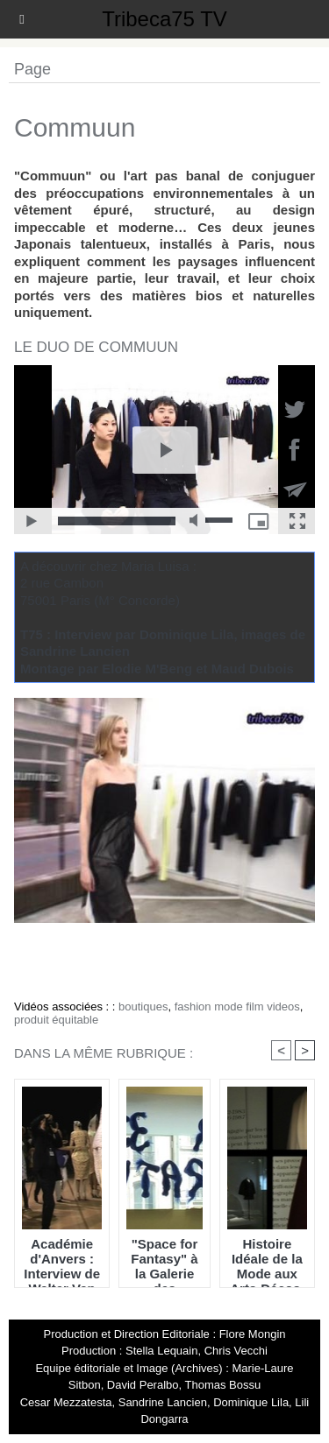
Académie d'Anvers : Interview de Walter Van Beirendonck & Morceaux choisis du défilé (62, 1258)
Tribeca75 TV (164, 19)
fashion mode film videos (237, 1006)
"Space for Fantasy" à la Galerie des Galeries (164, 1258)
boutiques (143, 1006)
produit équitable (56, 1019)
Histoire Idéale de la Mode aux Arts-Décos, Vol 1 (267, 1258)
